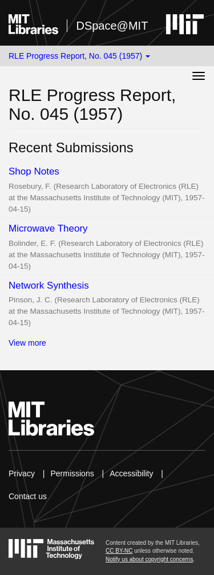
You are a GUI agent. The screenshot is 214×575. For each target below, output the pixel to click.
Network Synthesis (49, 285)
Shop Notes (34, 171)
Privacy (22, 473)
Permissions (72, 473)
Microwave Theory (48, 228)
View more (27, 342)
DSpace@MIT (112, 25)
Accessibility (131, 473)
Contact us (28, 496)
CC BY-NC (119, 551)
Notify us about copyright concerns (149, 559)
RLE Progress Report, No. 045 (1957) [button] (79, 55)
